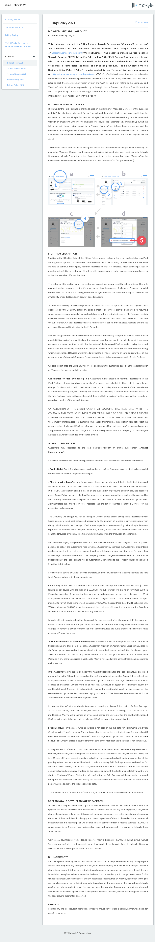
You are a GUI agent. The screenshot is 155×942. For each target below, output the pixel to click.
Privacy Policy (12, 19)
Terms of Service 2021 (16, 74)
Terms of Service (14, 27)
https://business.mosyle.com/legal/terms (73, 74)
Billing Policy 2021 (15, 63)
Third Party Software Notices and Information (18, 45)
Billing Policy (11, 35)
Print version (141, 22)
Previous (9, 56)
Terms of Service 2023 (16, 68)
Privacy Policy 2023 (15, 79)
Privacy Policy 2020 (15, 85)
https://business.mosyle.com (66, 52)
